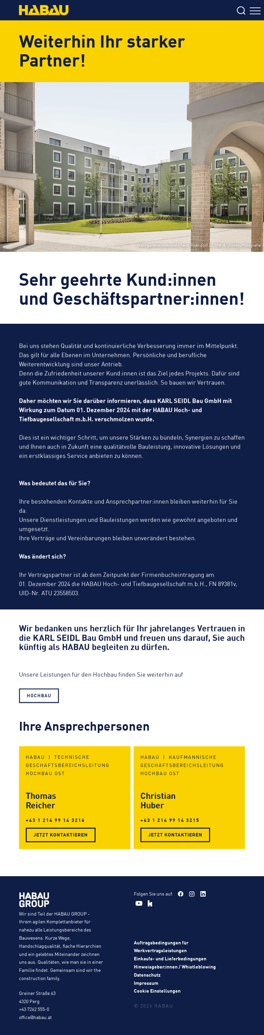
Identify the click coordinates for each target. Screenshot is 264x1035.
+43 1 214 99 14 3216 (57, 817)
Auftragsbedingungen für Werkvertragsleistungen (161, 946)
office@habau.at (35, 1017)
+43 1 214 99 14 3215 (174, 814)
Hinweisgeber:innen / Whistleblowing (175, 966)
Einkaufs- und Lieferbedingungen (170, 958)
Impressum (146, 982)
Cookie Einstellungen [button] (157, 990)
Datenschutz (147, 974)
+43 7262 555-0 (34, 1008)
